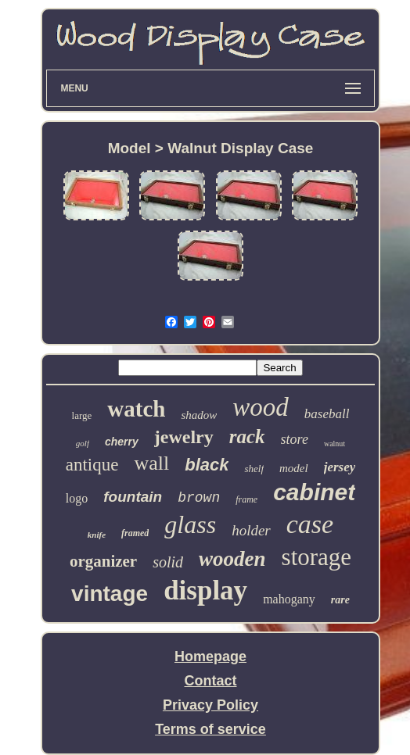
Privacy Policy (210, 705)
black (206, 464)
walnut (334, 443)
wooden (232, 559)
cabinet (314, 492)
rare (340, 600)
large (82, 415)
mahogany (289, 599)
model (293, 468)
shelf (254, 468)
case (309, 524)
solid (168, 562)
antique (92, 464)
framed (135, 533)
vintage (109, 593)
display (205, 590)
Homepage (210, 656)
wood (260, 407)
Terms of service (210, 729)
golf (82, 443)
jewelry (184, 437)
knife (97, 534)
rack (247, 436)
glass (190, 524)
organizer (103, 561)
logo (77, 498)
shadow (199, 415)
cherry (121, 441)
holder (251, 530)
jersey (340, 467)
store (294, 439)
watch (136, 408)
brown (199, 498)
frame (246, 499)
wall (151, 463)
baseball (327, 413)
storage (317, 557)
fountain (132, 496)
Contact (211, 681)
